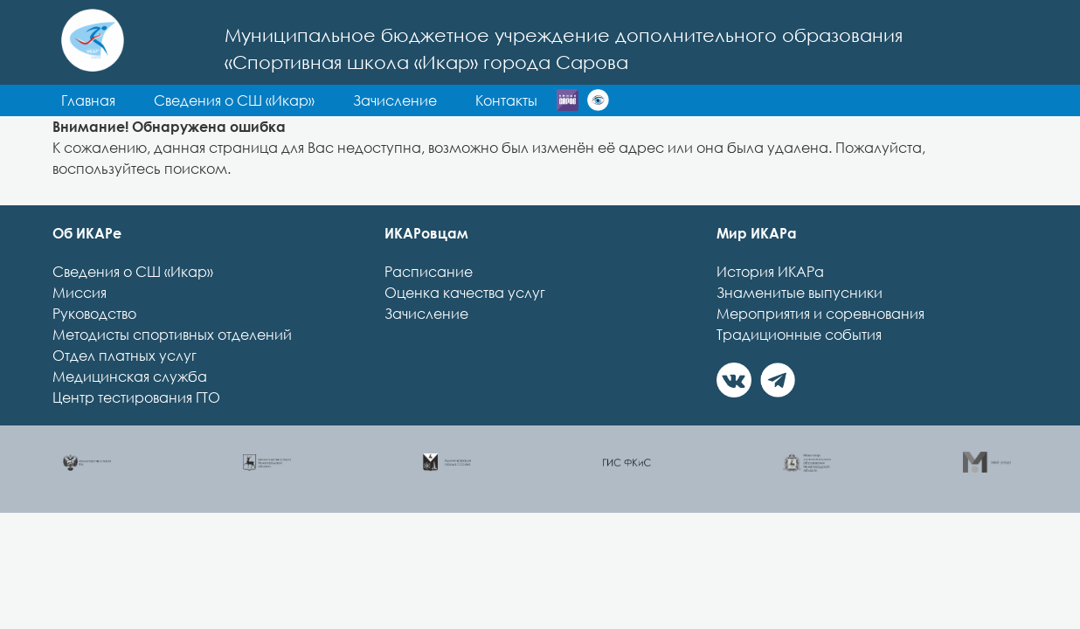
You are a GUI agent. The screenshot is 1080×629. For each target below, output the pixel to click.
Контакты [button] (280, 132)
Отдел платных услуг (124, 387)
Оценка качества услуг (464, 324)
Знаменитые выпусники (800, 324)
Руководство (94, 345)
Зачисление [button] (583, 100)
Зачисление (426, 345)
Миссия (79, 324)
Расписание (428, 303)
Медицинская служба (129, 408)
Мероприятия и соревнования (820, 345)
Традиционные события (799, 366)
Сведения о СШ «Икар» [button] (422, 100)
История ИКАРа (770, 303)
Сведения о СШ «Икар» (132, 303)
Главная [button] (276, 100)
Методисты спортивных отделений (172, 366)
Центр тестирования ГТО (136, 429)
